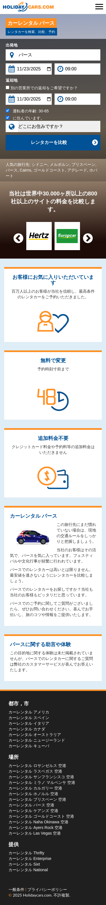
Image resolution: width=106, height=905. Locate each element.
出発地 (12, 45)
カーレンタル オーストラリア (34, 734)
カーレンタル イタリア (28, 723)
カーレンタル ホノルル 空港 (33, 793)
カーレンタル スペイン (28, 717)
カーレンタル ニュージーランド (36, 740)
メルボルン (60, 164)
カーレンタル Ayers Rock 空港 (35, 827)
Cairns (25, 170)
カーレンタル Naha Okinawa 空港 (38, 822)
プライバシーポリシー (47, 889)
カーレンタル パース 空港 (31, 805)
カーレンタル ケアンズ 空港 (33, 810)
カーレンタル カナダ (26, 729)
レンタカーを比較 (64, 142)
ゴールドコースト (49, 170)
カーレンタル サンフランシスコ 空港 (41, 777)
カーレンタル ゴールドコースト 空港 (41, 816)
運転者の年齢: (27, 111)
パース (12, 170)
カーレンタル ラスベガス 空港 (35, 771)
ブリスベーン (83, 164)
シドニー (39, 164)
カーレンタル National (28, 870)
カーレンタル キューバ (28, 746)
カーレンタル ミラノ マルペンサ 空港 (41, 782)
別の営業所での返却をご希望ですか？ (42, 88)
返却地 (12, 80)
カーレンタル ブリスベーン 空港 (37, 799)
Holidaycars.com (37, 895)
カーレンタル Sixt (24, 864)
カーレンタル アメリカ (28, 712)
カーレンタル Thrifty (26, 853)
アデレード (77, 170)
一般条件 (16, 889)
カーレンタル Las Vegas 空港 (34, 833)
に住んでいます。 (25, 118)
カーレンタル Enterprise (29, 858)
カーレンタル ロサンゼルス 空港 (37, 765)
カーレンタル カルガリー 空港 (35, 788)
